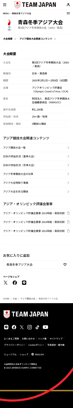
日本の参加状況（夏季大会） (19, 156)
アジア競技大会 (27, 298)
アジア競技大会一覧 (14, 147)
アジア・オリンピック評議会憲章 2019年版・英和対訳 (34, 213)
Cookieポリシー (36, 344)
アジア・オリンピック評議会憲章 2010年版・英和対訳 (34, 231)
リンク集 (42, 338)
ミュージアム (10, 354)
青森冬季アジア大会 (19, 264)
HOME (6, 298)
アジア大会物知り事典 (15, 182)
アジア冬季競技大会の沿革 (18, 174)
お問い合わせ (28, 338)
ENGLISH (39, 354)
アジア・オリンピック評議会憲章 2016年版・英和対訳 (34, 222)
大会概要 (7, 38)
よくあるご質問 (11, 338)
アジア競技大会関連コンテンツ (35, 38)
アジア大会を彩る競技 (15, 191)
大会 (15, 298)
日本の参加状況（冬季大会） (19, 165)
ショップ (24, 354)
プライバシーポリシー (14, 344)
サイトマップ (56, 338)
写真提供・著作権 (55, 344)
